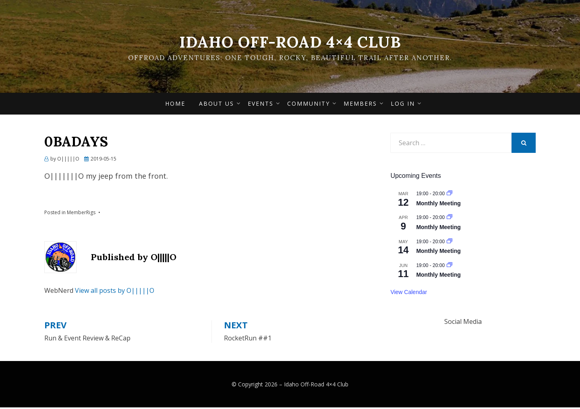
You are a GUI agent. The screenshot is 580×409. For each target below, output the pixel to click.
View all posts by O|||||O (114, 292)
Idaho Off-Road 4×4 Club (290, 42)
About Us (216, 105)
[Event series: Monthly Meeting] (449, 195)
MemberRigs (81, 214)
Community (308, 105)
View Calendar (408, 293)
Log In (403, 105)
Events (260, 105)
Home (175, 105)
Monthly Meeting (438, 205)
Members (360, 105)
